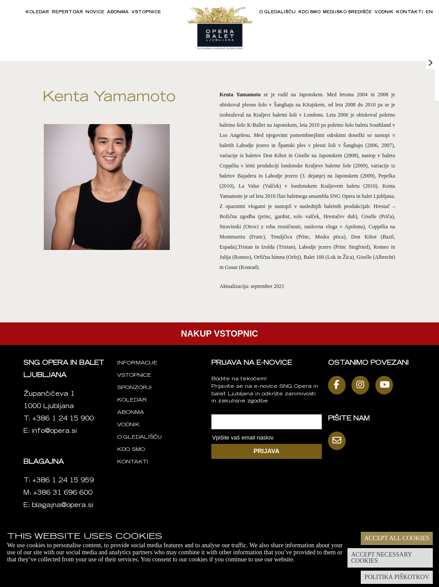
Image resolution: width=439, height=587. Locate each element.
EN (429, 12)
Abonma (118, 12)
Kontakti (409, 12)
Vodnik (383, 12)
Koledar (37, 12)
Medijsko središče (347, 12)
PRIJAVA (266, 450)
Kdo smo (309, 12)
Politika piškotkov (396, 577)
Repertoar (67, 12)
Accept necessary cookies (381, 557)
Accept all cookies (396, 538)
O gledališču (277, 12)
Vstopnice (146, 12)
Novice (94, 12)
